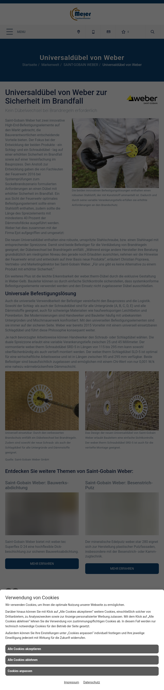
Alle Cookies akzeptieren (24, 649)
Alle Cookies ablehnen (23, 660)
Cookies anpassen (20, 671)
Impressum (71, 682)
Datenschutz (91, 682)
